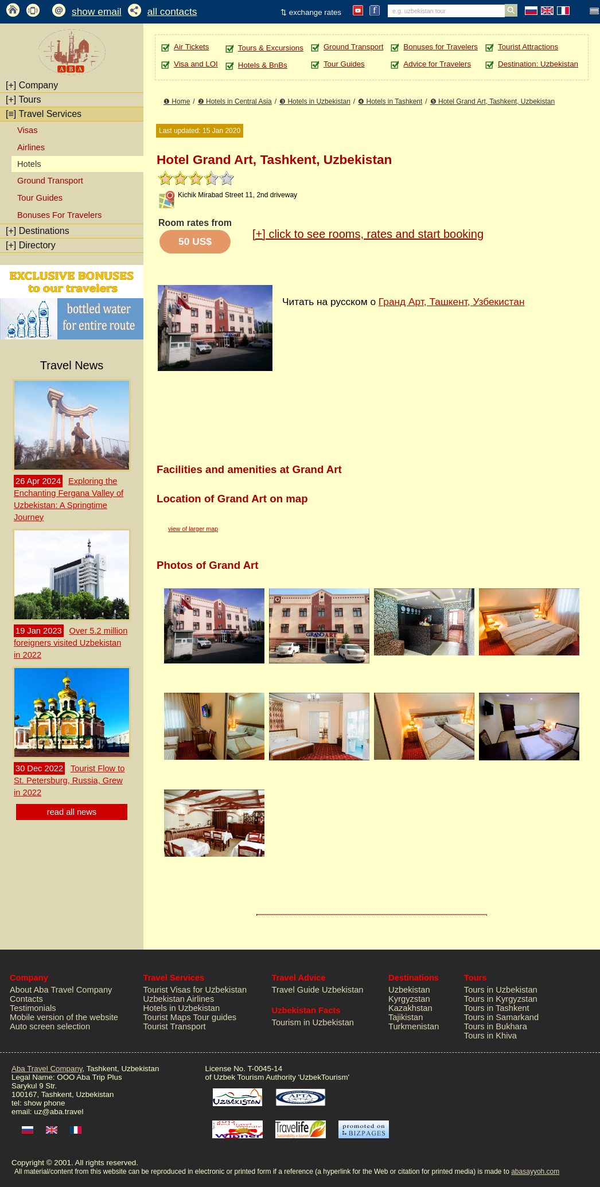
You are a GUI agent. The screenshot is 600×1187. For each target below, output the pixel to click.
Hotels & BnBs (262, 65)
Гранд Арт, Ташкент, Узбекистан (452, 301)
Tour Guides (40, 197)
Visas (27, 130)
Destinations (37, 231)
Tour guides (214, 1017)
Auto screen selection (50, 1026)
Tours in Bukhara (495, 1026)
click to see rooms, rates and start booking (368, 234)
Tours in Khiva (490, 1035)
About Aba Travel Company (61, 989)
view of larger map (193, 528)
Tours (23, 99)
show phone (44, 1103)
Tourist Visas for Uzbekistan (195, 989)
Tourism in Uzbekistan (313, 1022)
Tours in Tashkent (496, 1008)
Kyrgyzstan (409, 999)
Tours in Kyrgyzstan (500, 999)
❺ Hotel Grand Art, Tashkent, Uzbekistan (492, 101)
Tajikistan (405, 1017)
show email (97, 11)
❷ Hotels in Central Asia (235, 101)
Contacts (26, 999)
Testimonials (33, 1008)
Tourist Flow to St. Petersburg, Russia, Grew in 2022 (69, 780)
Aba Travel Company (46, 1068)
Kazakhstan (410, 1008)
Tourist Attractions (528, 46)
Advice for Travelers (437, 64)
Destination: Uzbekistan (538, 64)
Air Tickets (191, 46)
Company (32, 85)
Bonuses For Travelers (59, 215)
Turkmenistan (413, 1026)
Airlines (31, 147)
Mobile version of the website (64, 1017)
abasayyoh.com (535, 1172)
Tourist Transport (174, 1026)
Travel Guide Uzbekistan (318, 989)
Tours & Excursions (270, 48)
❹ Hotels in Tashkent (390, 101)
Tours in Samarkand (501, 1017)
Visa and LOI (196, 64)
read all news (71, 812)
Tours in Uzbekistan (500, 989)
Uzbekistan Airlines (179, 999)
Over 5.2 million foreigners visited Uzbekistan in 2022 (70, 642)
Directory (31, 245)
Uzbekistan (409, 989)
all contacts (172, 11)
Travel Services (43, 114)
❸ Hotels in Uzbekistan (314, 101)
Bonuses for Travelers (440, 46)
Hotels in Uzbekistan (181, 1008)
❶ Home (176, 101)
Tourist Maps (167, 1017)
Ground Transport (50, 180)
